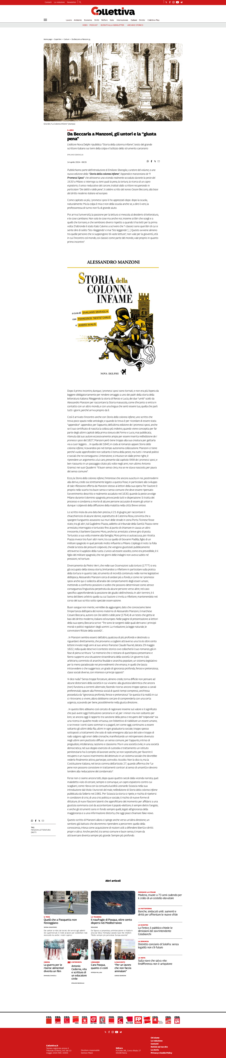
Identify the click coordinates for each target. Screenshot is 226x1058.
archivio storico (135, 25)
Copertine (57, 39)
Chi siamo (155, 1038)
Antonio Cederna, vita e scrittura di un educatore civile (79, 972)
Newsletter (71, 2)
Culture (134, 20)
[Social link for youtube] (177, 2)
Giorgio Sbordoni (120, 975)
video (84, 25)
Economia (88, 20)
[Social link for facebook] (170, 2)
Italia (112, 20)
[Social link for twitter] (166, 2)
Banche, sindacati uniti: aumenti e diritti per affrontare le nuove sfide (158, 913)
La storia (155, 1050)
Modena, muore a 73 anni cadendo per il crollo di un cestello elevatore (160, 896)
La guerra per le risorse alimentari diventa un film (54, 968)
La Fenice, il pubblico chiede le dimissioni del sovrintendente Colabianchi (155, 931)
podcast (93, 25)
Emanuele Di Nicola (50, 975)
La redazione (59, 2)
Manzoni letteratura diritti (41, 831)
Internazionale (122, 20)
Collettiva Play (153, 20)
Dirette (142, 20)
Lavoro (69, 20)
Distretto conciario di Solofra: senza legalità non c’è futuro (158, 946)
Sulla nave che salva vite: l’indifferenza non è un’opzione (155, 962)
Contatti (48, 2)
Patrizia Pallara (96, 972)
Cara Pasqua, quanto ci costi (99, 966)
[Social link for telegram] (181, 2)
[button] (148, 161)
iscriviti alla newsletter (112, 25)
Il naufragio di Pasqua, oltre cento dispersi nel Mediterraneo (111, 921)
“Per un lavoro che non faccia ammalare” (123, 968)
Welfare (104, 20)
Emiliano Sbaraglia (75, 155)
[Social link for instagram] (173, 2)
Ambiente (78, 20)
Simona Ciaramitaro (50, 927)
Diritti (96, 20)
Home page (48, 39)
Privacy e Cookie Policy (161, 1053)
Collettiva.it (52, 1045)
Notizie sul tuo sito (159, 1047)
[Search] (80, 2)
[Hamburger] (45, 19)
